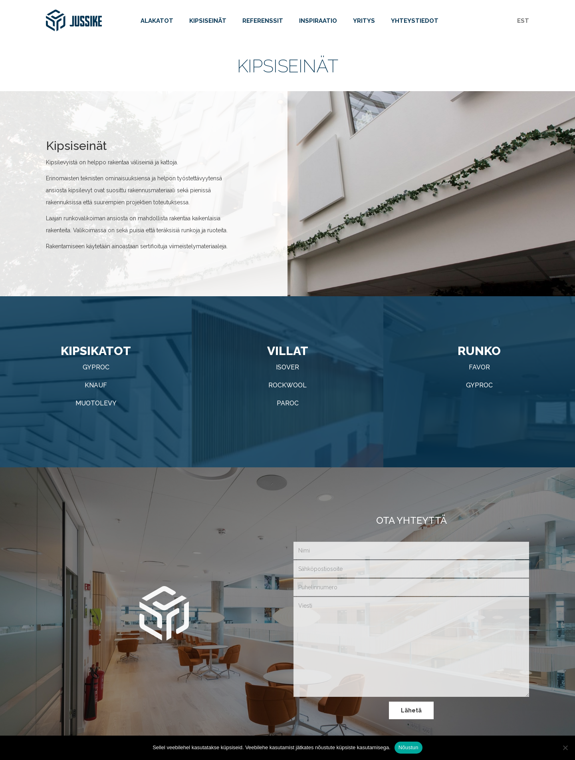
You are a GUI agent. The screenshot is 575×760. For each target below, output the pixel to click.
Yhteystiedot (414, 23)
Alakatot (157, 23)
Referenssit (262, 23)
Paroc (288, 403)
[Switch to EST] (523, 21)
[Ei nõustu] (565, 748)
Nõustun (408, 747)
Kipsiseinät (207, 23)
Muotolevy (96, 403)
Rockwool (287, 385)
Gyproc (96, 367)
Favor (479, 367)
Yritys (364, 23)
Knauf (96, 385)
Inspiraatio (318, 23)
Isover (287, 367)
